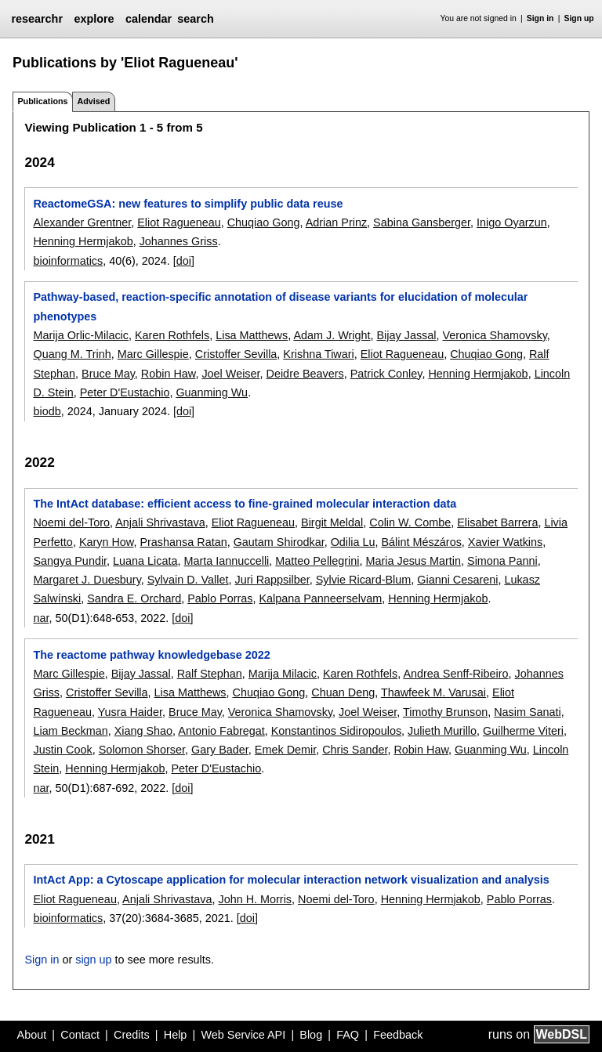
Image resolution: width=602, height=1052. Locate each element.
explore (94, 19)
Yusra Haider (130, 712)
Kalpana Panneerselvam (320, 598)
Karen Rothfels (172, 335)
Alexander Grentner (82, 222)
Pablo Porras (219, 598)
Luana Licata (145, 561)
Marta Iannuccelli (227, 561)
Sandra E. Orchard (134, 598)
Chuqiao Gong (263, 222)
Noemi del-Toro (71, 522)
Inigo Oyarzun (512, 222)
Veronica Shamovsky (494, 335)
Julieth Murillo (442, 731)
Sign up (579, 18)
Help (175, 1035)
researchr (37, 19)
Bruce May (108, 373)
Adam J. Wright (331, 335)
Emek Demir (285, 749)
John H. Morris (255, 899)
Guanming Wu (212, 392)
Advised (93, 101)
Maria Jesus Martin (413, 561)
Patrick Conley (386, 373)
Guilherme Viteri (523, 731)
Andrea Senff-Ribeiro (455, 673)
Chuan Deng (343, 692)
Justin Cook (62, 749)
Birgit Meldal (332, 522)
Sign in (540, 18)
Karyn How (106, 542)
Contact (80, 1035)
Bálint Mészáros (421, 542)
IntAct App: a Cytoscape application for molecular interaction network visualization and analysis (291, 879)
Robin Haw (168, 373)
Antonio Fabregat (221, 731)
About (32, 1035)
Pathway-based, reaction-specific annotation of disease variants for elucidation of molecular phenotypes (280, 306)
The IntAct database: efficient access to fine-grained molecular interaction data (244, 503)
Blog (310, 1035)
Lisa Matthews (252, 335)
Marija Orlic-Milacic (81, 335)
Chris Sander (354, 749)
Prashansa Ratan (183, 542)
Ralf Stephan (209, 673)
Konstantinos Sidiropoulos (336, 731)
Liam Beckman (70, 731)
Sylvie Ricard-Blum (364, 579)
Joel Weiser (230, 373)
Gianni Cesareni (457, 579)
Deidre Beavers (305, 373)
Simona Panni (502, 561)
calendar (148, 19)
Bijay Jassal (407, 335)
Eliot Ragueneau (178, 222)
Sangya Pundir (70, 561)
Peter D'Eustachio (125, 392)
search (195, 19)
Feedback (397, 1035)
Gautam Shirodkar (279, 542)
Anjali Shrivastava (160, 522)
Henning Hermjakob (82, 241)
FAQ (347, 1035)
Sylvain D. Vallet (188, 579)
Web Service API (243, 1035)
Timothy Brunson (445, 712)
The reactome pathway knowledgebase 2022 (151, 655)
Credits (132, 1035)
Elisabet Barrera (497, 522)
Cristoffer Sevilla (236, 354)
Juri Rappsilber (271, 579)
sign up (93, 959)
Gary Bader (219, 749)
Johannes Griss (179, 241)
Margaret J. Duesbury (86, 579)
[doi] (183, 261)
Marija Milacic (282, 673)
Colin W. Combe (410, 522)
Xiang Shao (143, 731)
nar (41, 618)
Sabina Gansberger (421, 222)
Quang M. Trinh (72, 354)
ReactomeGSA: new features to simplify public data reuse (188, 203)
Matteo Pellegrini (317, 561)
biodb (46, 411)
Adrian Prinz (336, 222)
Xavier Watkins (505, 542)
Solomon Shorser (142, 749)
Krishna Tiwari (318, 354)
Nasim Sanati (527, 712)
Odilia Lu (353, 542)
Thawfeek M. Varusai (433, 692)
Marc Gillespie (153, 354)
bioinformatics (68, 261)
